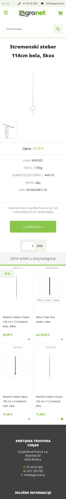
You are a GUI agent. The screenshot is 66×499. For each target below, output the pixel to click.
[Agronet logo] (33, 13)
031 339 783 (35, 467)
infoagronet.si (55, 3)
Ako (38, 182)
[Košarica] (59, 13)
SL (3, 3)
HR (7, 3)
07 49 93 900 (30, 3)
